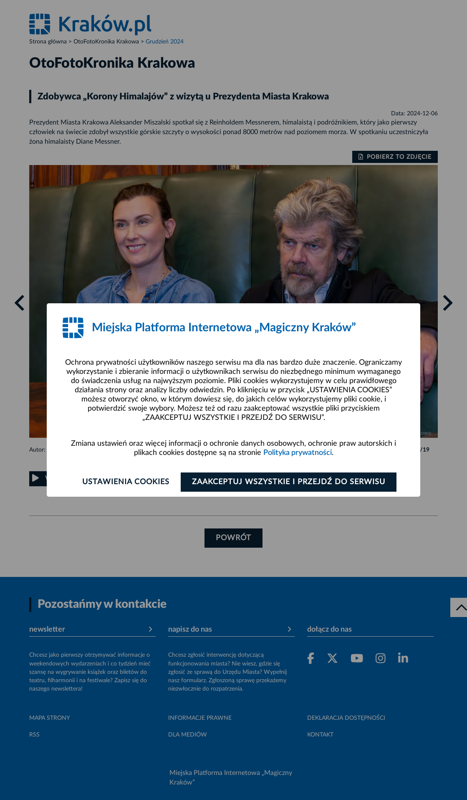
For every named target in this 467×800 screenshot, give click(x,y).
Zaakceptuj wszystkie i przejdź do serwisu (288, 482)
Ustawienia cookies (125, 482)
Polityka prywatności (297, 453)
